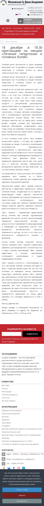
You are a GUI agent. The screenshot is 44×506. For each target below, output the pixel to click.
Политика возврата (9, 394)
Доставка (5, 385)
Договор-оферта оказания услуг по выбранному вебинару (21, 435)
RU (8, 9)
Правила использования (11, 410)
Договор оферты (8, 400)
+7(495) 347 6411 (35, 8)
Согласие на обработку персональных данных (20, 443)
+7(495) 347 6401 (35, 11)
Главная (7, 27)
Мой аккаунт (7, 391)
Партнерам (6, 422)
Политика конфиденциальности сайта (17, 440)
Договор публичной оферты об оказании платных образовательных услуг (22, 429)
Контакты (6, 397)
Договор (5, 416)
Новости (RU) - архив (32, 27)
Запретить (22, 495)
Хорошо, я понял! (22, 490)
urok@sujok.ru (36, 15)
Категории (17, 27)
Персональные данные (11, 413)
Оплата (5, 388)
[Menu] (7, 20)
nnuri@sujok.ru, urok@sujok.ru (24, 458)
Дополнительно (22, 501)
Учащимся (6, 425)
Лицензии (5, 419)
